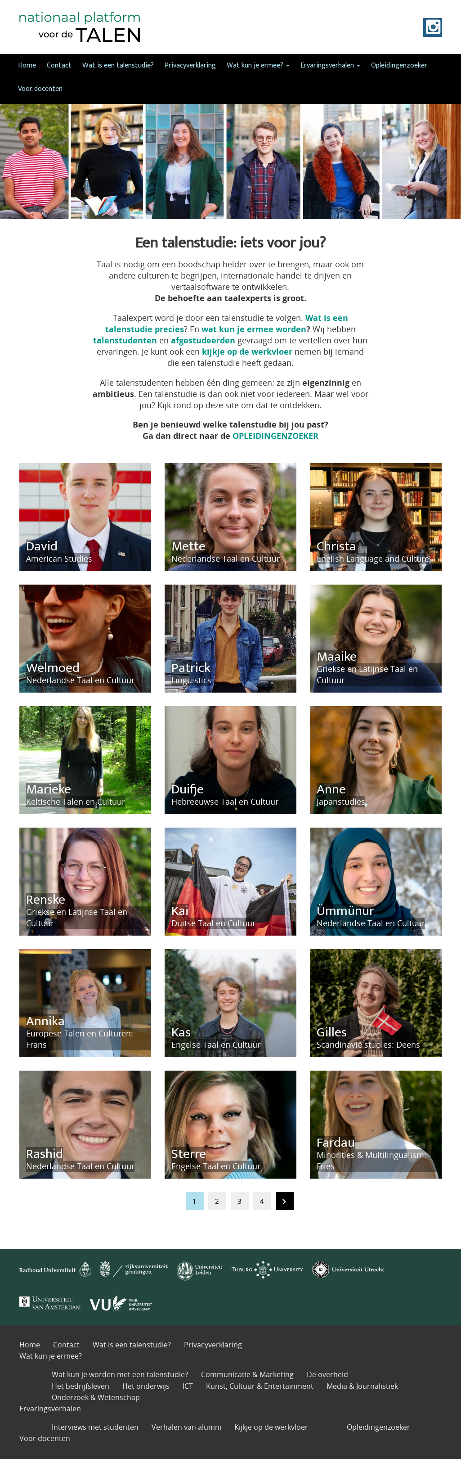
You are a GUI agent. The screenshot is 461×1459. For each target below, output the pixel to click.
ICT (188, 1386)
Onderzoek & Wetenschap (96, 1397)
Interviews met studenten (95, 1427)
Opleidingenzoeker (399, 65)
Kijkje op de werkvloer (271, 1427)
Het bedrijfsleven (80, 1386)
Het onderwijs (146, 1386)
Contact (59, 65)
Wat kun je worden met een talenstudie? (120, 1374)
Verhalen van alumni (186, 1427)
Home (27, 65)
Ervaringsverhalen (330, 65)
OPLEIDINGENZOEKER (275, 435)
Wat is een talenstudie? (118, 65)
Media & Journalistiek (362, 1386)
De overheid (327, 1374)
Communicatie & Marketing (247, 1374)
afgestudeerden (203, 340)
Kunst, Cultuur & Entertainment (259, 1386)
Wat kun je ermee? (258, 65)
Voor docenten (40, 89)
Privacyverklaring (190, 65)
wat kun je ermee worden (253, 329)
